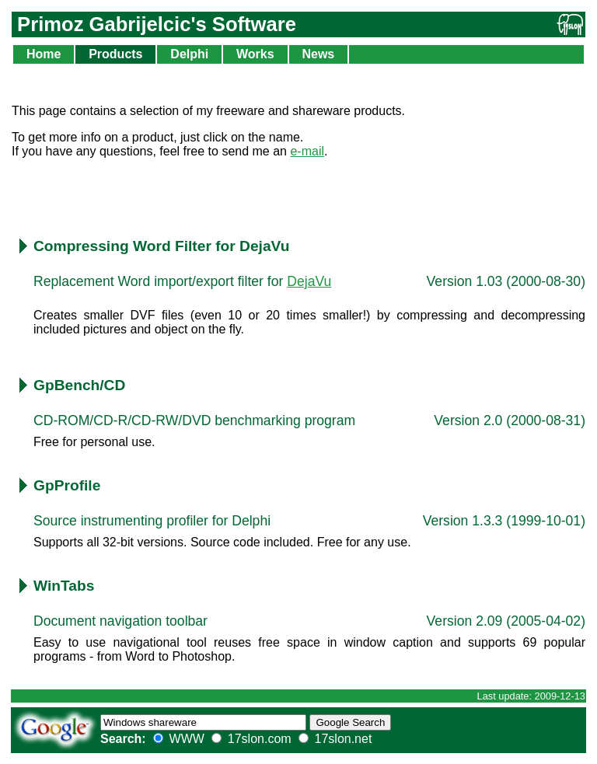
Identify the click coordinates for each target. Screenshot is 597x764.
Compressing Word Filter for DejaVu (161, 246)
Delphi (189, 54)
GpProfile (66, 485)
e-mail (307, 151)
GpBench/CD (79, 385)
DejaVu (309, 281)
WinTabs (63, 585)
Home (43, 54)
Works (255, 54)
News (318, 54)
